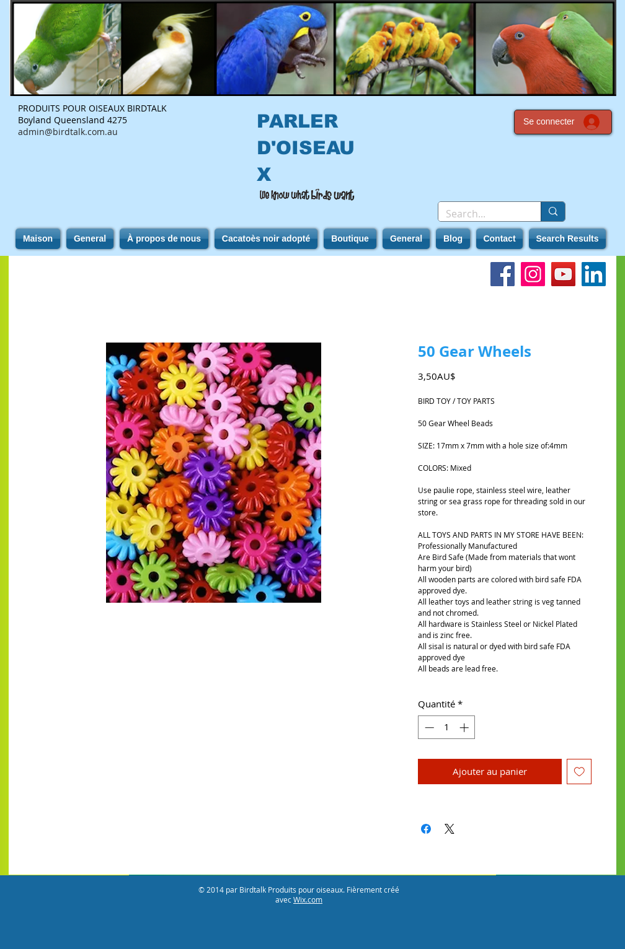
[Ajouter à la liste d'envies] (579, 771)
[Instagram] (533, 274)
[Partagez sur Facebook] (426, 828)
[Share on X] (449, 828)
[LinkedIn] (594, 274)
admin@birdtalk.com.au (68, 132)
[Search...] (480, 213)
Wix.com (307, 899)
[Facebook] (502, 274)
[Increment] (465, 727)
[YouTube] (563, 274)
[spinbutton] (447, 727)
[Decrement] (428, 727)
